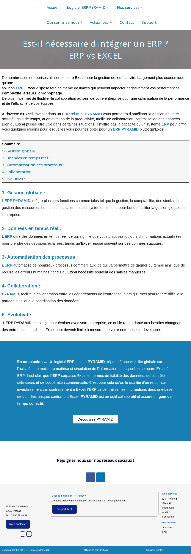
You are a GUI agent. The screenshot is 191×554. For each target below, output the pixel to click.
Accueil (53, 7)
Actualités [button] (101, 22)
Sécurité (166, 503)
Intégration (168, 507)
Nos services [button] (130, 7)
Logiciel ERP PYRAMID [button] (88, 7)
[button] (107, 7)
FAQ (164, 532)
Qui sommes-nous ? (64, 22)
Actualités (167, 527)
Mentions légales (154, 550)
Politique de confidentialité (95, 550)
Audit (165, 512)
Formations (168, 516)
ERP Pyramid (169, 498)
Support (149, 22)
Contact (127, 22)
